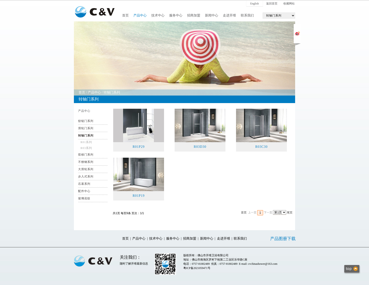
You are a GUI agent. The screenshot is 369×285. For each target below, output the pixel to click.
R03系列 (86, 148)
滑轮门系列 (85, 128)
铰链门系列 (85, 121)
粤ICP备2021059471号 (196, 268)
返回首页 (271, 3)
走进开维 (229, 15)
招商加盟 (193, 15)
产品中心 (140, 15)
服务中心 (175, 15)
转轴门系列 (112, 92)
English (254, 3)
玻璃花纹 (84, 198)
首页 (125, 15)
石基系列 (84, 183)
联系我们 (247, 15)
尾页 (290, 212)
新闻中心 (211, 15)
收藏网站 (289, 3)
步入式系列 (85, 176)
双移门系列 (85, 154)
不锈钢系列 (85, 162)
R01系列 (86, 142)
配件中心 (84, 191)
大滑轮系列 (85, 169)
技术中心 (157, 15)
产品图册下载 (283, 238)
